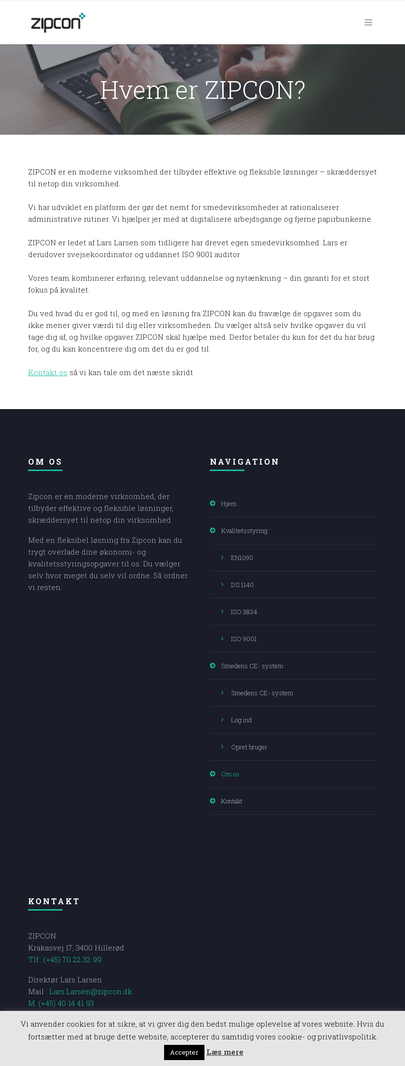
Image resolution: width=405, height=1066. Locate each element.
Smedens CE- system (252, 665)
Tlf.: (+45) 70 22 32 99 (64, 959)
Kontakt (231, 801)
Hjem (228, 503)
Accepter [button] (184, 1052)
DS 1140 (242, 584)
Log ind (241, 719)
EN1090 (242, 557)
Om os (230, 774)
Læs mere (224, 1052)
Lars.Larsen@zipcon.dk (90, 991)
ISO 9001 (244, 638)
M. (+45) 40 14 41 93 (61, 1003)
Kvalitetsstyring (244, 530)
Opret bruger (249, 746)
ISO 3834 (244, 611)
